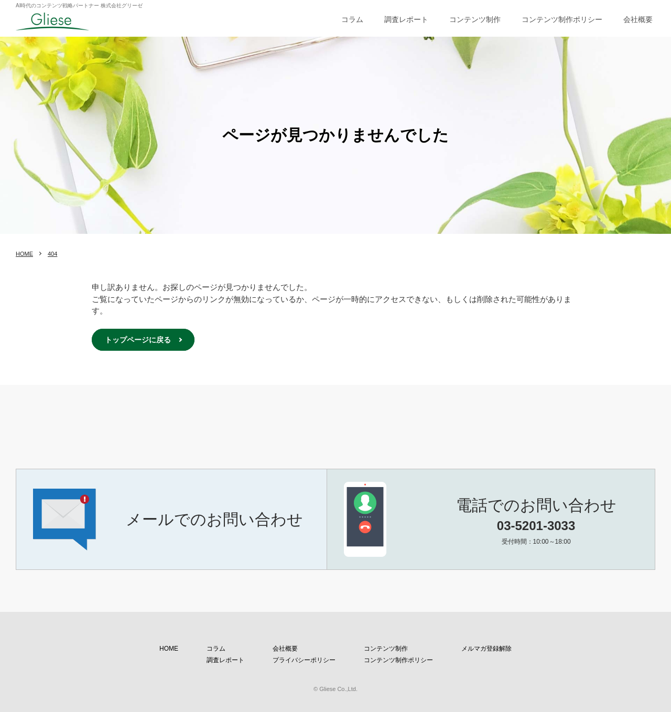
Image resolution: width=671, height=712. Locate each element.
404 (52, 254)
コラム (352, 19)
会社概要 (638, 19)
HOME (24, 254)
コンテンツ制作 (475, 19)
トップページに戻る (138, 340)
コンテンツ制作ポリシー (562, 19)
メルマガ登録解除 (486, 648)
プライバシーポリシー (304, 660)
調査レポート (406, 19)
